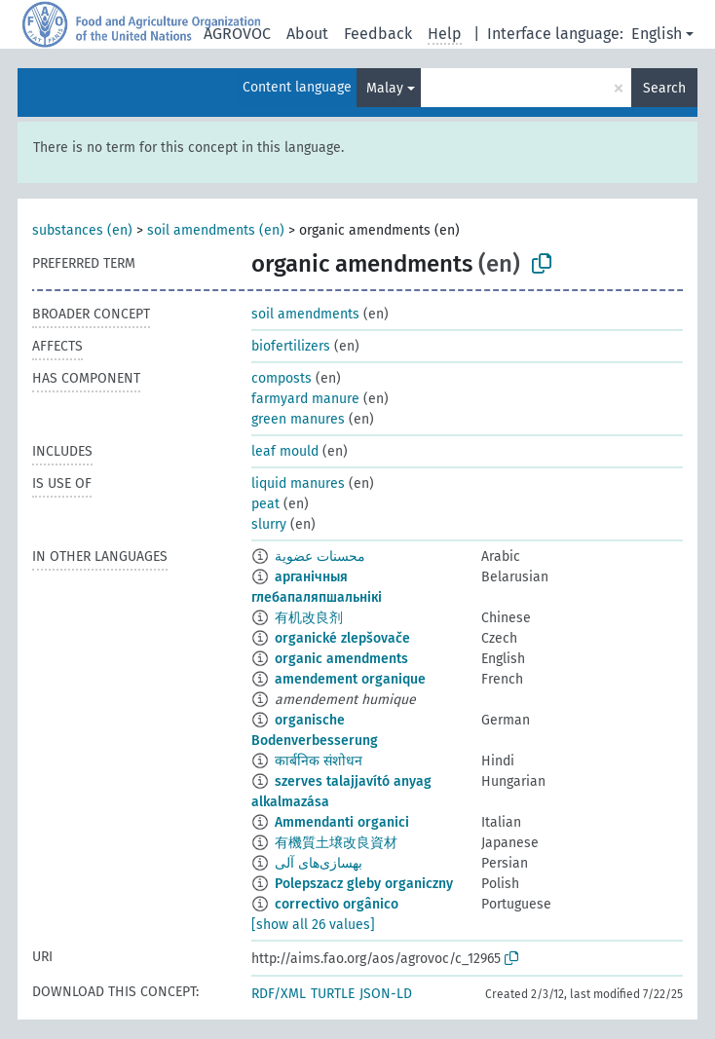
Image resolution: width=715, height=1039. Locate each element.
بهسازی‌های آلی (318, 863)
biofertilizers (290, 346)
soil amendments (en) (215, 230)
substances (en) (82, 230)
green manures (298, 419)
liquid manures (298, 483)
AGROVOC (237, 33)
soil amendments (305, 314)
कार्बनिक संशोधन (318, 761)
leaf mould (285, 451)
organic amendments (341, 658)
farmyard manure (305, 398)
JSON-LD (385, 993)
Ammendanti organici (342, 822)
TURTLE (333, 993)
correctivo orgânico (336, 904)
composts (281, 378)
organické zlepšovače (342, 638)
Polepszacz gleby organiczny (364, 883)
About (307, 33)
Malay (384, 88)
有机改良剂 (309, 618)
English (656, 33)
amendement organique (350, 679)
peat (265, 504)
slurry (268, 524)
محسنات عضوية (320, 556)
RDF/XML (278, 993)
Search (664, 88)
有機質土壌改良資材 (336, 843)
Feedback (378, 33)
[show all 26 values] (313, 924)
